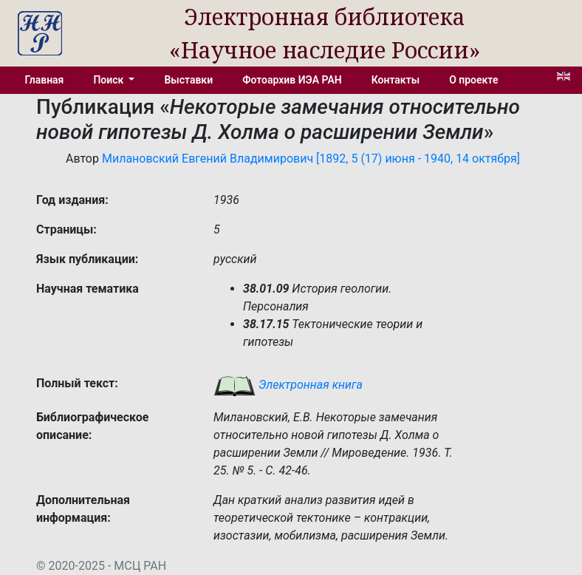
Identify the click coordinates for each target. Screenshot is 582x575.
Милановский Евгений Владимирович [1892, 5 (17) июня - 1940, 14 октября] (311, 159)
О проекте (473, 80)
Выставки (188, 80)
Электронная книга (288, 385)
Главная (44, 80)
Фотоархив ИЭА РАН (292, 80)
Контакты (396, 80)
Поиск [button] (109, 80)
